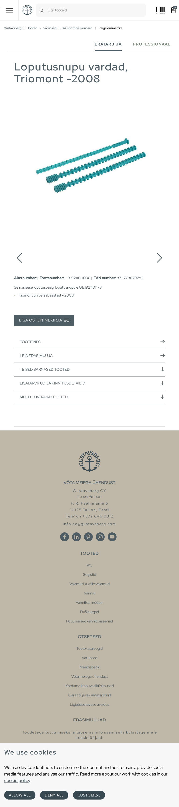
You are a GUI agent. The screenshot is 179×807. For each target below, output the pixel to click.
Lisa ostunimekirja (44, 320)
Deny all (54, 795)
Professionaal (152, 44)
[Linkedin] (76, 536)
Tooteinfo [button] (92, 341)
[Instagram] (100, 536)
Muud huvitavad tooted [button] (92, 396)
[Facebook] (64, 536)
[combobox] (97, 10)
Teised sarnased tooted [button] (92, 369)
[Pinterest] (88, 536)
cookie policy (17, 780)
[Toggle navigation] (9, 10)
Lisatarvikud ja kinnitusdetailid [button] (92, 383)
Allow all (20, 795)
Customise (89, 795)
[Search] (42, 10)
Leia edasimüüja (92, 355)
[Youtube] (112, 536)
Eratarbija (108, 44)
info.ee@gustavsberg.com (89, 523)
